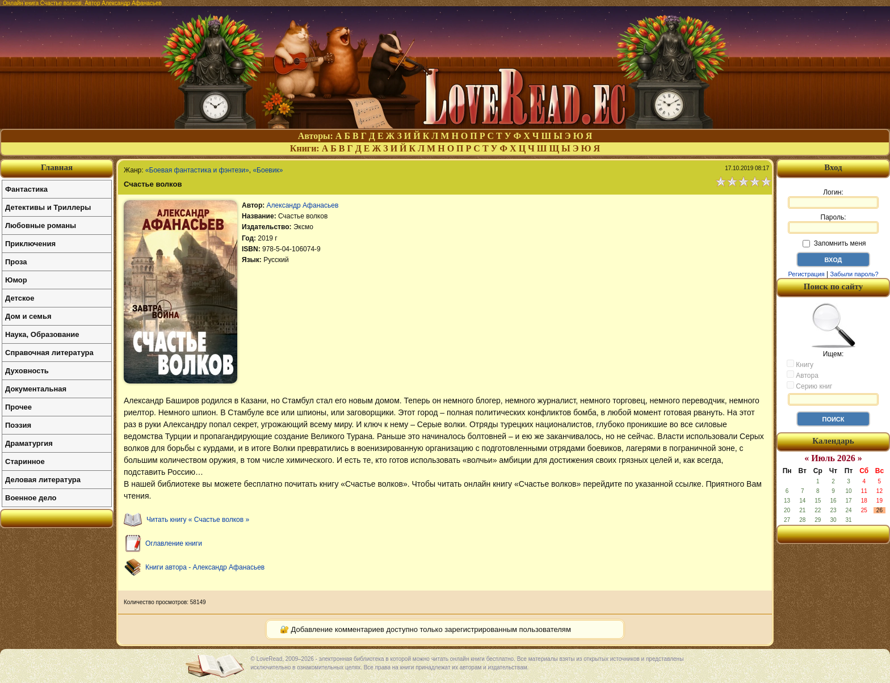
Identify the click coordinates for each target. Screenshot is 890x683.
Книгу (800, 364)
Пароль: (833, 223)
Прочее (18, 407)
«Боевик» (268, 170)
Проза (16, 262)
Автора (802, 375)
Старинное (25, 461)
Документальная (35, 389)
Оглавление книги (173, 543)
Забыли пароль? (854, 274)
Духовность (27, 370)
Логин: (833, 198)
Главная (57, 167)
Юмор (16, 280)
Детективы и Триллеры (48, 207)
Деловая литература (43, 479)
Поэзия (18, 425)
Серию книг (809, 385)
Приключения (30, 243)
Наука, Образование (42, 334)
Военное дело (31, 498)
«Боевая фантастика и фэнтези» (197, 170)
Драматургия (29, 443)
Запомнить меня (834, 243)
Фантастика (26, 189)
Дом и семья (28, 316)
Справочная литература (49, 352)
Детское (19, 298)
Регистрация (806, 274)
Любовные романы (40, 225)
